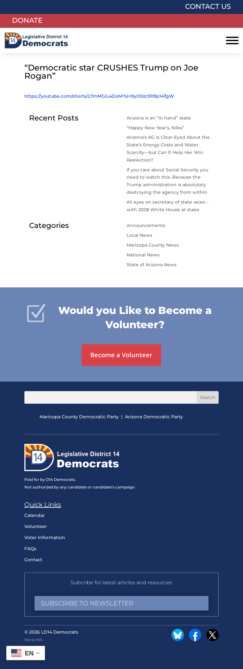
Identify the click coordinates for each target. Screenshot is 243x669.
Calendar (34, 515)
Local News (139, 235)
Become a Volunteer (121, 355)
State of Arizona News (152, 264)
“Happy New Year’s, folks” (156, 128)
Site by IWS (33, 640)
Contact (33, 559)
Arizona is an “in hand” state (159, 118)
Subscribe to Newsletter (87, 603)
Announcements (146, 225)
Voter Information (44, 537)
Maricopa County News (153, 245)
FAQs (30, 548)
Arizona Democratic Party (154, 417)
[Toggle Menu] (232, 40)
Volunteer (35, 526)
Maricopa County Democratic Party (79, 417)
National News (143, 255)
